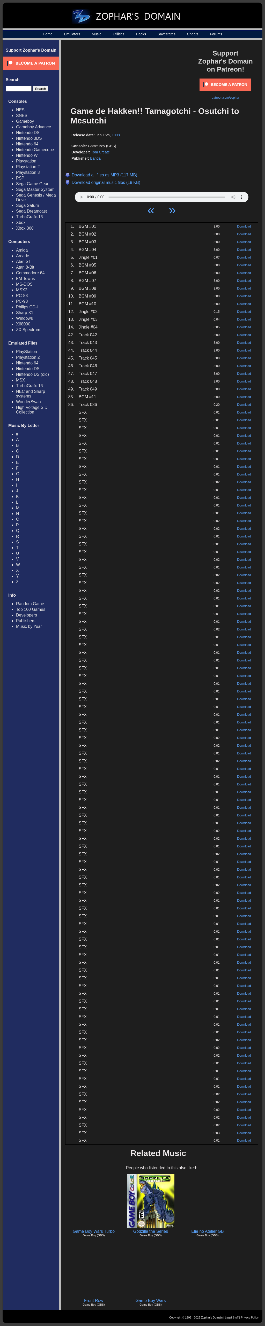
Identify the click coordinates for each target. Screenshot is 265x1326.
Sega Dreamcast (31, 211)
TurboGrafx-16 (29, 217)
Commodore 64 (30, 273)
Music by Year (29, 626)
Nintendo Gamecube (35, 149)
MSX (20, 380)
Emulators (72, 34)
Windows (24, 318)
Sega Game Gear (32, 184)
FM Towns (25, 278)
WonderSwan (28, 402)
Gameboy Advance (33, 127)
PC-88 (22, 295)
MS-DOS (24, 284)
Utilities (118, 34)
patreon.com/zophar (225, 97)
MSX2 (21, 290)
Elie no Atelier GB (207, 1231)
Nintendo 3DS (29, 138)
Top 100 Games (30, 609)
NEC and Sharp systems (30, 393)
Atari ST (23, 261)
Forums (216, 34)
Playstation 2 (28, 167)
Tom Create (100, 152)
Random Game (30, 604)
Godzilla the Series (150, 1231)
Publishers (25, 621)
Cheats (192, 34)
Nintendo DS (28, 132)
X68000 (23, 324)
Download (244, 226)
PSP (20, 178)
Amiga (22, 250)
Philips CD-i (27, 307)
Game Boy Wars (151, 1300)
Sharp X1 (24, 312)
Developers (26, 615)
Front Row (93, 1300)
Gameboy (25, 121)
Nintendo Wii (28, 155)
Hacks (141, 34)
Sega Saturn (27, 205)
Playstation (26, 161)
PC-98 (22, 301)
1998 (116, 135)
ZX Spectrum (28, 329)
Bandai (95, 158)
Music (96, 34)
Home (47, 34)
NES (20, 110)
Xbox (20, 222)
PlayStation (26, 351)
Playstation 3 (28, 172)
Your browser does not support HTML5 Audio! (161, 195)
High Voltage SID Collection (32, 409)
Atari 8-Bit (25, 267)
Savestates (166, 34)
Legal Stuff (231, 1317)
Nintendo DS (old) (32, 374)
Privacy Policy (250, 1317)
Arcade (22, 256)
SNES (21, 115)
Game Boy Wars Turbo (94, 1231)
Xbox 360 (25, 228)
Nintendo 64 (27, 144)
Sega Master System (35, 189)
